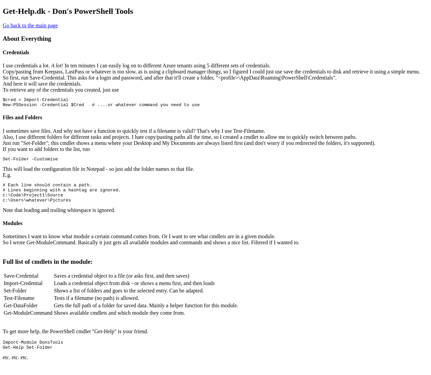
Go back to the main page (30, 25)
